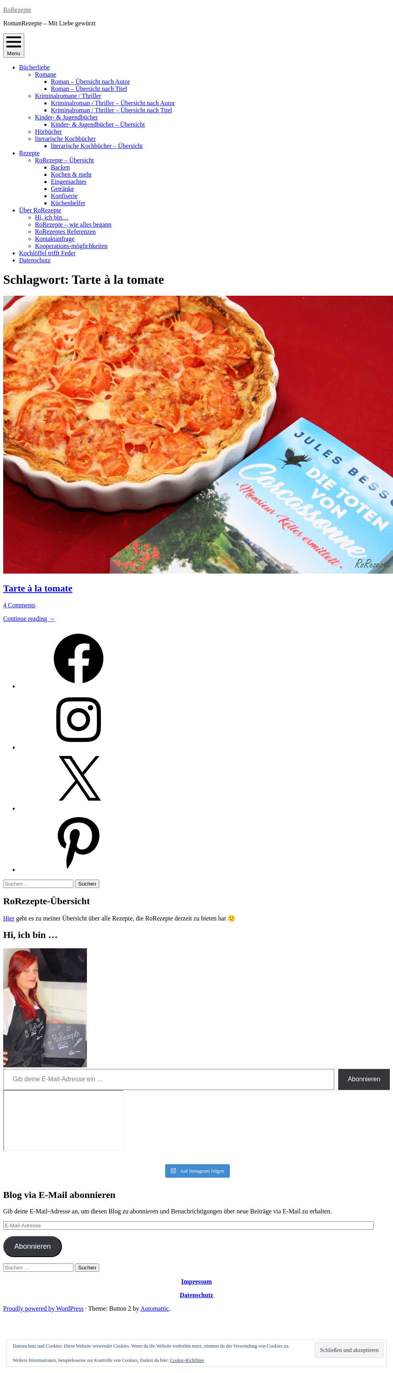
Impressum (196, 1281)
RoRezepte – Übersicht (64, 160)
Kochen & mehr (71, 174)
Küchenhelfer (68, 203)
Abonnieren (364, 1079)
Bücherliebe (34, 67)
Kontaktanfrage (55, 238)
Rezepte (29, 153)
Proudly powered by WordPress (43, 1308)
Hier (8, 918)
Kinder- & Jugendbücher (66, 117)
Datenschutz (34, 260)
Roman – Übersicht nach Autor (90, 81)
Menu (13, 45)
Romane (45, 74)
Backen (60, 167)
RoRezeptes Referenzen (65, 231)
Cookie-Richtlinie (187, 1360)
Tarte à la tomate (37, 588)
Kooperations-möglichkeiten (71, 246)
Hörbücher (48, 131)
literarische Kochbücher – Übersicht (97, 145)
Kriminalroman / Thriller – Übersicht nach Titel (111, 110)
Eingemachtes (69, 181)
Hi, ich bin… (51, 217)
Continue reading (29, 618)
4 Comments (19, 605)
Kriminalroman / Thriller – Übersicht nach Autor (113, 103)
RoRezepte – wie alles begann (73, 224)
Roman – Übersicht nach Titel (89, 88)
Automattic (155, 1308)
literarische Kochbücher (65, 138)
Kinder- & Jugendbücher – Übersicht (98, 124)
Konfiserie (64, 196)
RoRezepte (17, 9)
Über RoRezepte (40, 210)
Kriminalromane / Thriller (68, 95)
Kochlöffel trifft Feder (47, 253)
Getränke (62, 188)
